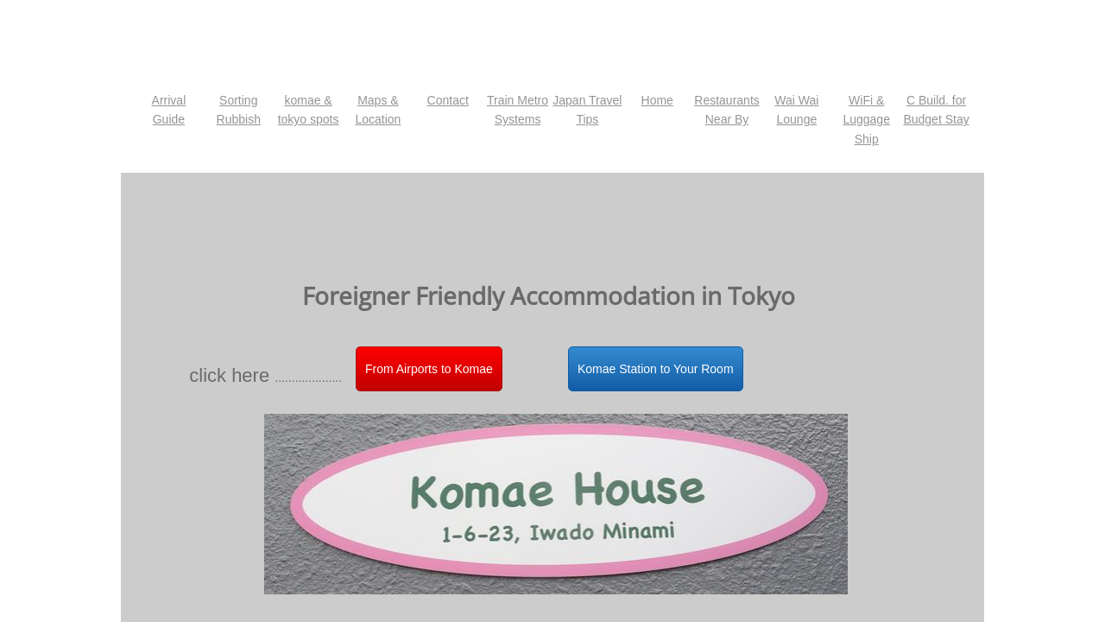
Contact (448, 100)
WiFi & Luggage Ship (866, 119)
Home (657, 100)
